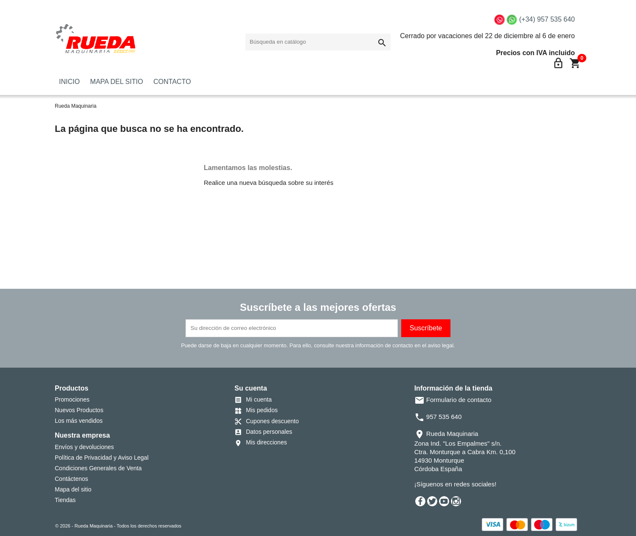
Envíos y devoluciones (84, 447)
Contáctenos (71, 478)
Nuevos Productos (79, 410)
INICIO (69, 81)
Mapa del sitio (73, 489)
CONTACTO (172, 81)
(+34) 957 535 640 (547, 19)
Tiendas (65, 500)
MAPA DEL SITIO (116, 81)
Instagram (456, 501)
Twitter (432, 501)
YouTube (444, 501)
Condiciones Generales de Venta (98, 468)
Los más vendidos (79, 420)
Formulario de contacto (453, 399)
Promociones (72, 399)
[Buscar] (318, 42)
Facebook (420, 501)
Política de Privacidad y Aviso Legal (102, 457)
